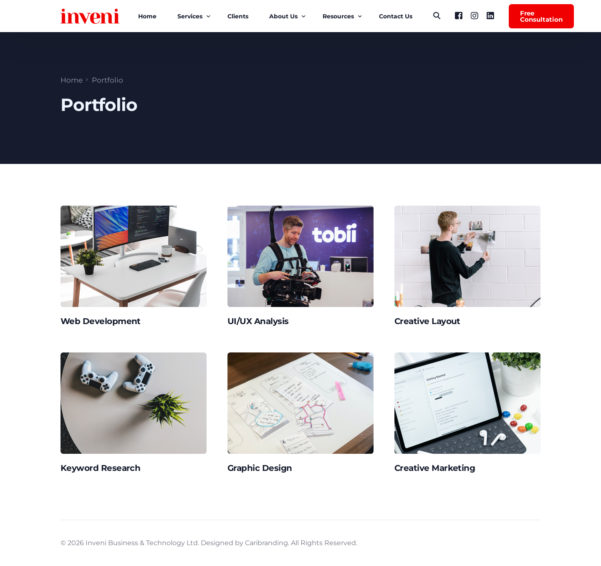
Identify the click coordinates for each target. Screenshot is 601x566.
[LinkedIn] (490, 16)
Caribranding (266, 543)
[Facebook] (459, 16)
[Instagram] (474, 16)
